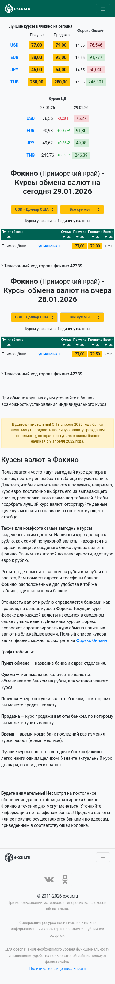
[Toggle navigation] (103, 8)
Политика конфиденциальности (57, 969)
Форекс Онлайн (91, 640)
